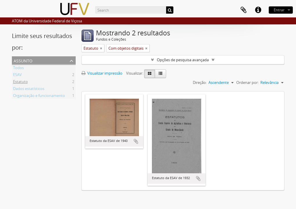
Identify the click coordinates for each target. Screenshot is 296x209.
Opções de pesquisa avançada (183, 59)
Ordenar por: (247, 82)
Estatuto (20, 82)
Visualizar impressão (101, 73)
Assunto (23, 60)
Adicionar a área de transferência (136, 141)
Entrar (279, 9)
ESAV (17, 75)
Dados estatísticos (28, 89)
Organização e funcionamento (39, 96)
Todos (18, 68)
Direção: (200, 82)
